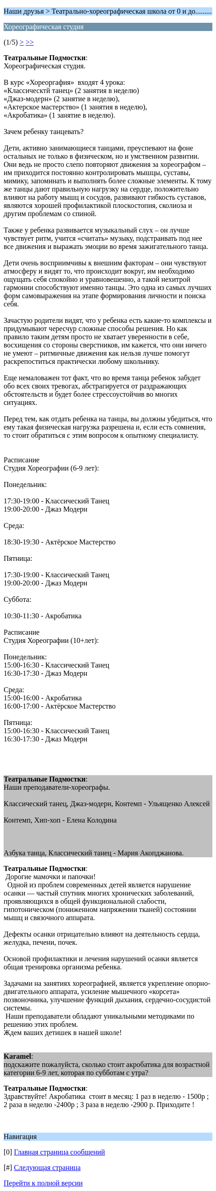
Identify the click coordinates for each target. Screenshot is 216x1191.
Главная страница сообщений (59, 1152)
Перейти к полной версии (43, 1183)
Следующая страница (47, 1167)
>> (29, 42)
